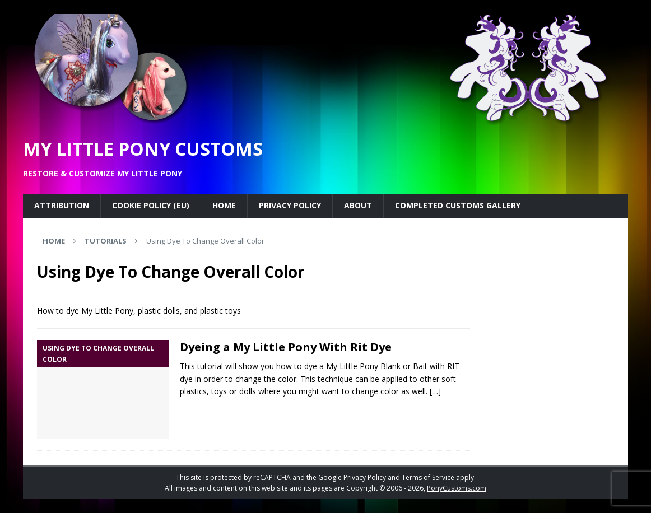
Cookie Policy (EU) (150, 205)
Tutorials (106, 241)
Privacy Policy (290, 205)
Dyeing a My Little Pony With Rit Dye (286, 347)
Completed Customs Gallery (457, 205)
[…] (435, 391)
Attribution (61, 205)
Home (224, 205)
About (358, 205)
